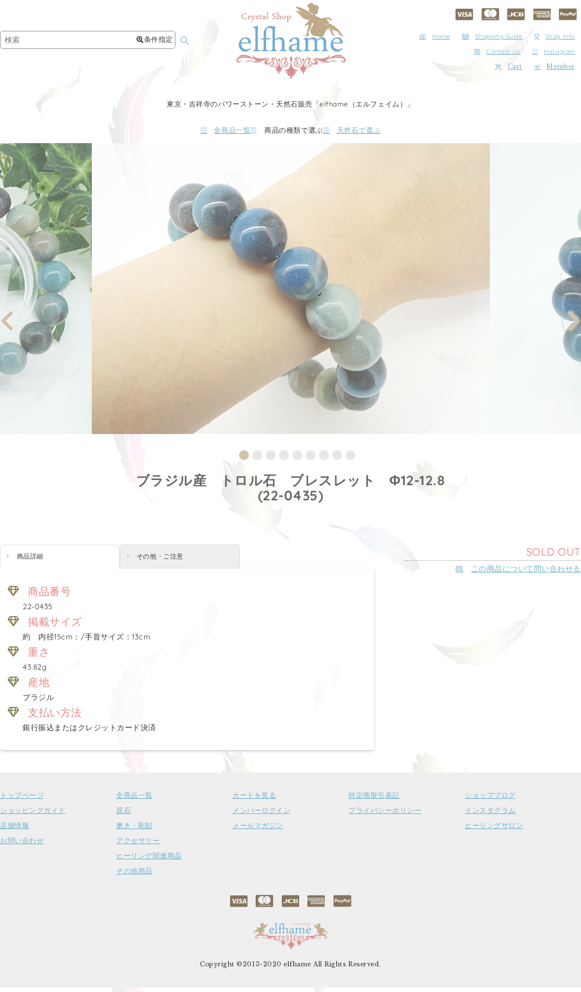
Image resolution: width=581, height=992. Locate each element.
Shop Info (555, 36)
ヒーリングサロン (494, 830)
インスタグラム (490, 815)
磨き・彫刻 (134, 830)
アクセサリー (138, 845)
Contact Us (497, 51)
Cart (508, 66)
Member (555, 66)
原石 (123, 815)
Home (434, 36)
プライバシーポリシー (385, 815)
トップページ (22, 800)
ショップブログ (490, 800)
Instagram (553, 51)
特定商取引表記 (374, 800)
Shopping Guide (492, 36)
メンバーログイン (261, 815)
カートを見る (254, 800)
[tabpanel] (291, 293)
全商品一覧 (191, 132)
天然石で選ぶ (386, 132)
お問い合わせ (22, 845)
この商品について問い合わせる (518, 573)
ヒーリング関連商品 (149, 860)
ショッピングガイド (33, 815)
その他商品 (134, 876)
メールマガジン (258, 830)
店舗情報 (14, 830)
